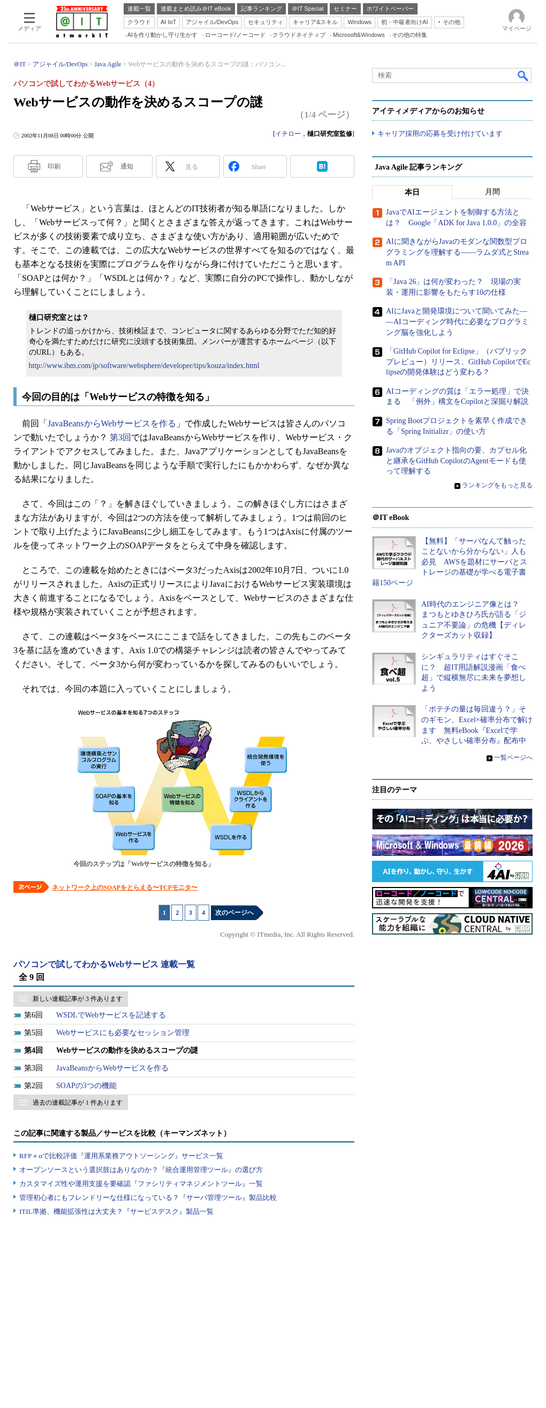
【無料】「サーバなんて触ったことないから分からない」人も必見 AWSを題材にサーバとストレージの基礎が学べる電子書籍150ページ (449, 562)
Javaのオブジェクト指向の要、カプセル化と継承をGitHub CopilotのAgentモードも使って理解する (456, 461)
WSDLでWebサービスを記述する (111, 1015)
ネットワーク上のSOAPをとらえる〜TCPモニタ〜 (125, 887)
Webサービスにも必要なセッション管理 (122, 1033)
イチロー (288, 133)
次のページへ (234, 912)
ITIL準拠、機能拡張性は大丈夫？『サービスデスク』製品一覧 (116, 1211)
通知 (126, 166)
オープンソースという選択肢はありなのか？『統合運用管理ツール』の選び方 (141, 1170)
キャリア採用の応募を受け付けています (440, 134)
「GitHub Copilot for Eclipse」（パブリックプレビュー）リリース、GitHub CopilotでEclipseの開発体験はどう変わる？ (458, 362)
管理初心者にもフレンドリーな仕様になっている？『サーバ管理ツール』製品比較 (148, 1197)
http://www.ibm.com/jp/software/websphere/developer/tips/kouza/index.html (144, 366)
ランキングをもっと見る (497, 485)
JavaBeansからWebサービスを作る (112, 423)
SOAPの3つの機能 (86, 1086)
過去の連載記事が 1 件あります (78, 1102)
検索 (523, 75)
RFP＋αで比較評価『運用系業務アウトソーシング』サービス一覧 (121, 1156)
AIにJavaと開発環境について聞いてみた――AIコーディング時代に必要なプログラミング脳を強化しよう (457, 322)
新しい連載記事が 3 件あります (78, 999)
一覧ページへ (513, 757)
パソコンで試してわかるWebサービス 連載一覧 (104, 964)
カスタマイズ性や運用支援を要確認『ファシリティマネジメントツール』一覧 (141, 1184)
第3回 (120, 437)
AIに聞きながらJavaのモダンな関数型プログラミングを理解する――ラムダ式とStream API (457, 252)
